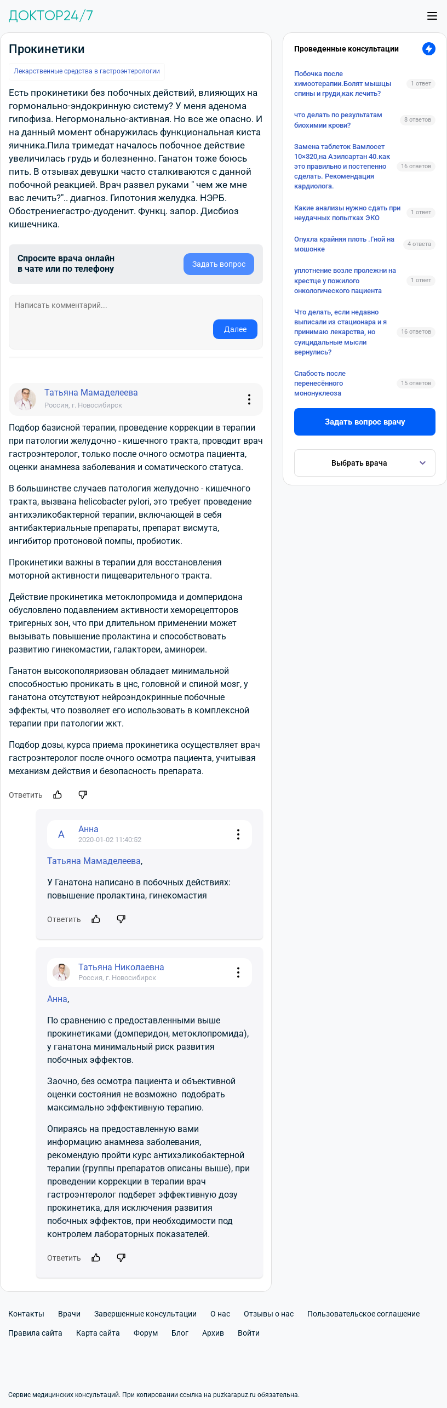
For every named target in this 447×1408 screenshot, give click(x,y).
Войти (249, 1333)
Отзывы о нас (269, 1313)
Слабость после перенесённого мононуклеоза (320, 383)
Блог (179, 1333)
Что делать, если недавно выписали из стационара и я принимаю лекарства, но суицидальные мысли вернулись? (340, 332)
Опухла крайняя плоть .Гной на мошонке (344, 244)
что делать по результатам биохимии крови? (338, 120)
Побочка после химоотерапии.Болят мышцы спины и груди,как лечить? (342, 84)
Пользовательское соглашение (363, 1313)
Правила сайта (35, 1333)
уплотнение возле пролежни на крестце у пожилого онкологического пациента (345, 280)
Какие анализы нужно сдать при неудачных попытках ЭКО (347, 213)
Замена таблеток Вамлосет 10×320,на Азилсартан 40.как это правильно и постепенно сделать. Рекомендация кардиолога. (342, 166)
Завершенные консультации (145, 1313)
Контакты (26, 1313)
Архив (213, 1333)
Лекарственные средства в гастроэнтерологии (87, 71)
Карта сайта (98, 1333)
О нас (220, 1313)
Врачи (69, 1313)
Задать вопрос (218, 264)
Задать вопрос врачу (365, 422)
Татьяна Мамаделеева (94, 861)
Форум (146, 1333)
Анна (57, 999)
